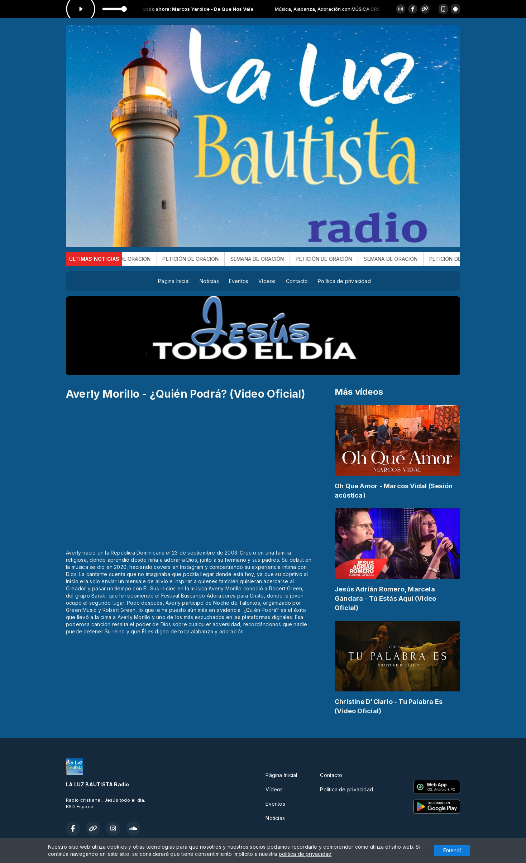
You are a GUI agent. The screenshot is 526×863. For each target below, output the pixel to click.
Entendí (452, 850)
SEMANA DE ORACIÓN (135, 259)
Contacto (297, 281)
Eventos (238, 281)
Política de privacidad (344, 281)
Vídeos (267, 281)
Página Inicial (174, 281)
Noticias (209, 281)
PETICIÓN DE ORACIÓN (202, 259)
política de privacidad (305, 854)
